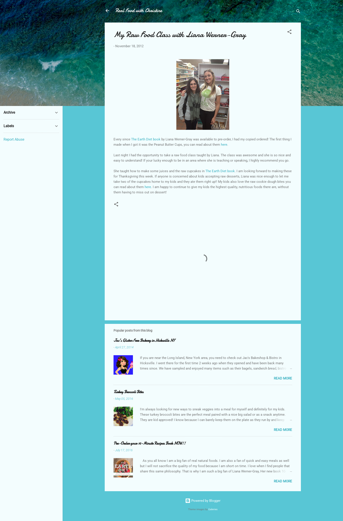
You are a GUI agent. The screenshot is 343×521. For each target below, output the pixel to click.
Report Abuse (14, 139)
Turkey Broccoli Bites (129, 392)
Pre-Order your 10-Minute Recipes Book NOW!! (149, 443)
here (224, 145)
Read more (283, 378)
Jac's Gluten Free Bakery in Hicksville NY (144, 340)
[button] (289, 32)
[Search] (298, 12)
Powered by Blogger (202, 501)
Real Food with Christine (138, 10)
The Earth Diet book (145, 139)
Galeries (213, 509)
